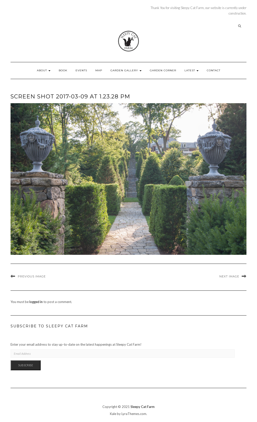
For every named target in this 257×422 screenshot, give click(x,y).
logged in (36, 302)
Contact (213, 70)
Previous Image (32, 276)
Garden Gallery (126, 70)
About (43, 70)
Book (63, 70)
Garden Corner (163, 70)
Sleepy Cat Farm (143, 407)
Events (81, 70)
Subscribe (25, 365)
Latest (191, 70)
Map (98, 70)
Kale (113, 414)
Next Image (229, 276)
